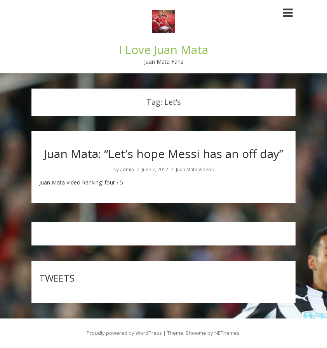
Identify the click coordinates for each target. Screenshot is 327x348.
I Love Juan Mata (163, 49)
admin (127, 169)
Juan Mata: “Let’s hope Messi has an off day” (163, 154)
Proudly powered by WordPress (124, 332)
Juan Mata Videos (195, 169)
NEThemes (227, 332)
